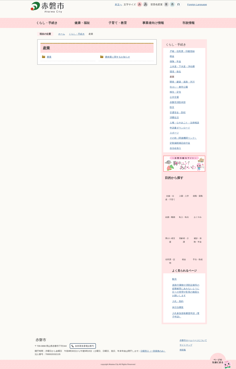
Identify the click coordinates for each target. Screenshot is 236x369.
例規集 (183, 350)
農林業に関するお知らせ (117, 57)
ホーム (61, 34)
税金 (172, 56)
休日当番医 (177, 307)
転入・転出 (184, 217)
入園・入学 (184, 196)
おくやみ (198, 217)
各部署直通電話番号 (84, 346)
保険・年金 (175, 61)
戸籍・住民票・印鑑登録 (182, 51)
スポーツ (174, 133)
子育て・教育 (117, 23)
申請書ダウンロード (180, 128)
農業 (49, 57)
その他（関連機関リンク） (183, 138)
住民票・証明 (170, 261)
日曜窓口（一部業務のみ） (153, 351)
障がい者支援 (170, 240)
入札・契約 (177, 301)
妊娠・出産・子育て (170, 197)
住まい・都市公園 (179, 87)
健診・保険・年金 (198, 240)
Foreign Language (197, 4)
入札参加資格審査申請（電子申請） (185, 315)
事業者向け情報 (153, 23)
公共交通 (174, 97)
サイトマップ (186, 345)
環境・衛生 (175, 71)
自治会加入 (175, 148)
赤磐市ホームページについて (193, 340)
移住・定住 (175, 92)
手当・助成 (198, 259)
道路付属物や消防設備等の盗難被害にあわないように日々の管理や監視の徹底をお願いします (185, 290)
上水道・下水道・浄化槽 (182, 66)
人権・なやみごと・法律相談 (184, 122)
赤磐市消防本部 (178, 102)
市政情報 (188, 23)
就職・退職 (198, 196)
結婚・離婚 (170, 217)
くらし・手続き (47, 23)
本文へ (118, 4)
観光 (174, 279)
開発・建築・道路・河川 (182, 81)
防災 (172, 107)
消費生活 (174, 117)
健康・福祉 (82, 23)
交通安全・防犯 (178, 112)
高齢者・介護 (184, 240)
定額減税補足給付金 (180, 143)
